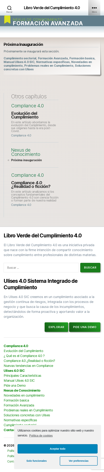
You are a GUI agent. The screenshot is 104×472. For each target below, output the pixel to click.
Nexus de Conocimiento (37, 19)
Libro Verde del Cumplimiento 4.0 (52, 8)
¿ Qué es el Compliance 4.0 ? (24, 356)
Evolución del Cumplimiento (24, 115)
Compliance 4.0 (27, 106)
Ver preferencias (78, 460)
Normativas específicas (53, 62)
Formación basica (81, 58)
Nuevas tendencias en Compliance (28, 366)
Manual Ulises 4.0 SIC (19, 62)
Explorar (56, 327)
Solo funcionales (36, 460)
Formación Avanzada (48, 23)
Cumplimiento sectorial (20, 58)
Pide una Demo (15, 385)
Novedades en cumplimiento (24, 395)
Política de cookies (41, 435)
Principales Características (22, 375)
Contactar (12, 430)
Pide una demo (85, 327)
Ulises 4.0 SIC (14, 371)
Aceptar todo (57, 448)
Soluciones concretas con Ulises (27, 415)
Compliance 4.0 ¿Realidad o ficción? (30, 184)
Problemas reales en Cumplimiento (48, 65)
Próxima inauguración (26, 160)
